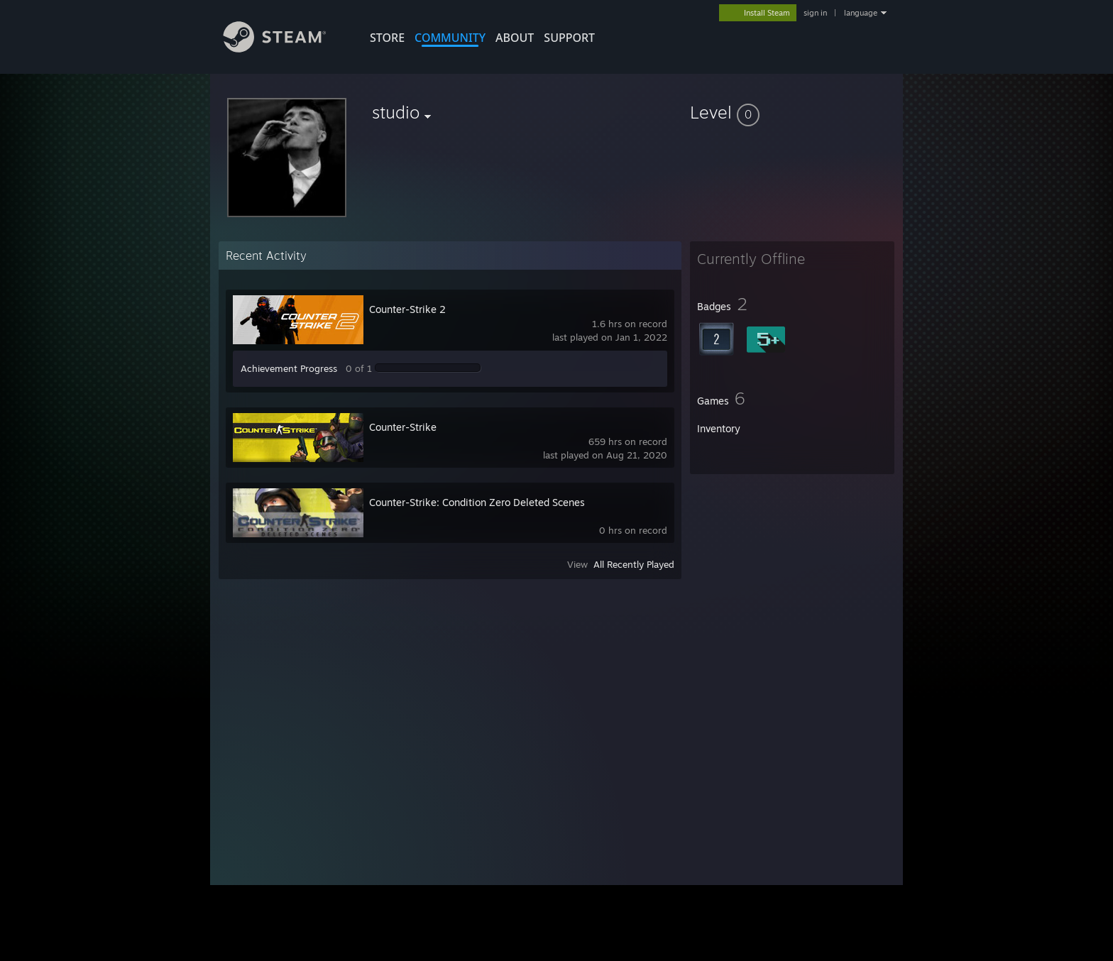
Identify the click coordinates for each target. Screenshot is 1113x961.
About (514, 37)
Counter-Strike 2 (407, 309)
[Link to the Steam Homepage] (285, 49)
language (860, 13)
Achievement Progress (289, 368)
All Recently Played (633, 564)
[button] (792, 112)
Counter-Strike (403, 427)
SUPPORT (569, 37)
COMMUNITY (450, 37)
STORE (387, 37)
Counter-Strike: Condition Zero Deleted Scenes (477, 502)
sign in (815, 13)
